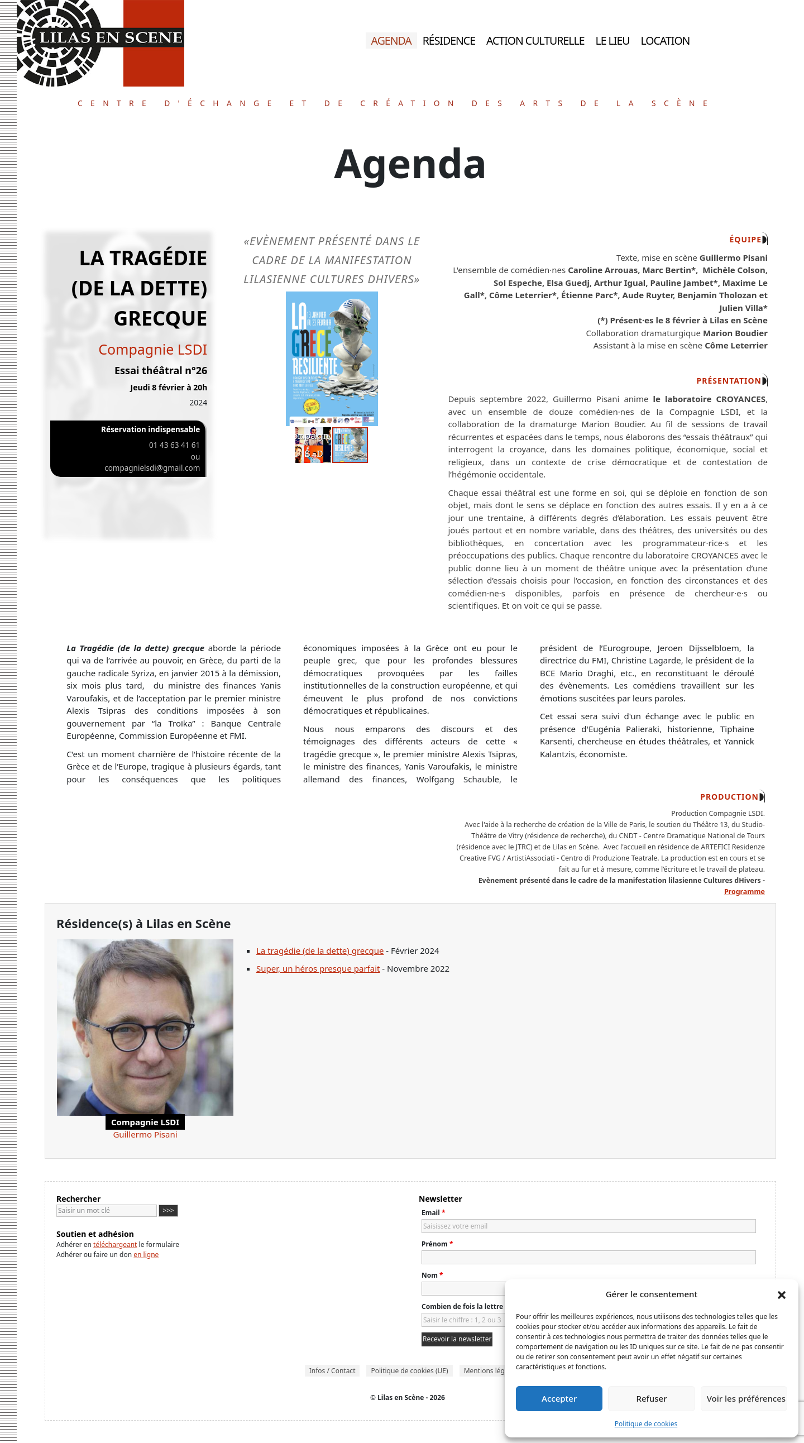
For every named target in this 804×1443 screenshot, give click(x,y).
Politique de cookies (646, 1423)
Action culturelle (535, 40)
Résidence (449, 40)
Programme (744, 891)
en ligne (146, 1254)
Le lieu (613, 40)
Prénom (437, 1244)
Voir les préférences (746, 1398)
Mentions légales (491, 1370)
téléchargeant (115, 1244)
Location (665, 40)
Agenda (391, 40)
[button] (781, 1293)
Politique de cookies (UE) (409, 1370)
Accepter (559, 1398)
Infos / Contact (332, 1370)
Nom (432, 1275)
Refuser (651, 1398)
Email (433, 1212)
